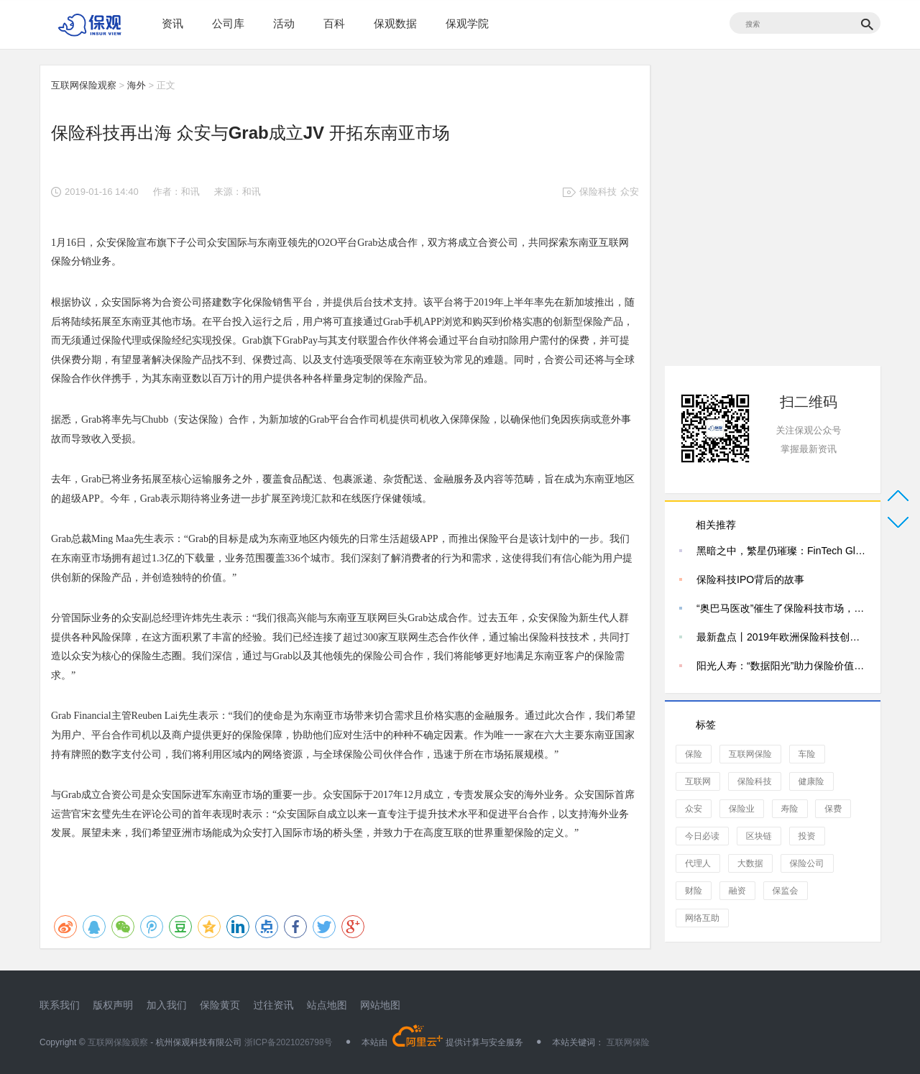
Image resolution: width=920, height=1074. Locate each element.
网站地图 (380, 1005)
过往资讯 (273, 1005)
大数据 (750, 863)
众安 (629, 191)
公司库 (228, 23)
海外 (136, 85)
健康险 (811, 781)
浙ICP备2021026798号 (288, 1042)
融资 (737, 891)
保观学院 (467, 23)
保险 (693, 754)
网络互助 (702, 918)
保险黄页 (220, 1005)
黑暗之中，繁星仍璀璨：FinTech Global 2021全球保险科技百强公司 (781, 550)
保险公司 (807, 863)
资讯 (172, 23)
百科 (334, 23)
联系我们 (60, 1005)
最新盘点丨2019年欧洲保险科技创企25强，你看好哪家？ (781, 637)
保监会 (786, 891)
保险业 (742, 809)
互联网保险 (750, 754)
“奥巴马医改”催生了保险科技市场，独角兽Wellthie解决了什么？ (781, 608)
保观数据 (395, 23)
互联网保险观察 (83, 85)
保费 (833, 809)
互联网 (698, 781)
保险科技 (598, 191)
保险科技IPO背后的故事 (750, 579)
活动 (284, 23)
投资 (807, 836)
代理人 (698, 863)
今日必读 (702, 836)
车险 (807, 754)
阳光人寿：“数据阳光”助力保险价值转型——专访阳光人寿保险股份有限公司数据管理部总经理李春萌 (781, 665)
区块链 (759, 836)
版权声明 (113, 1005)
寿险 (790, 809)
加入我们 (167, 1005)
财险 (693, 891)
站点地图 (327, 1005)
